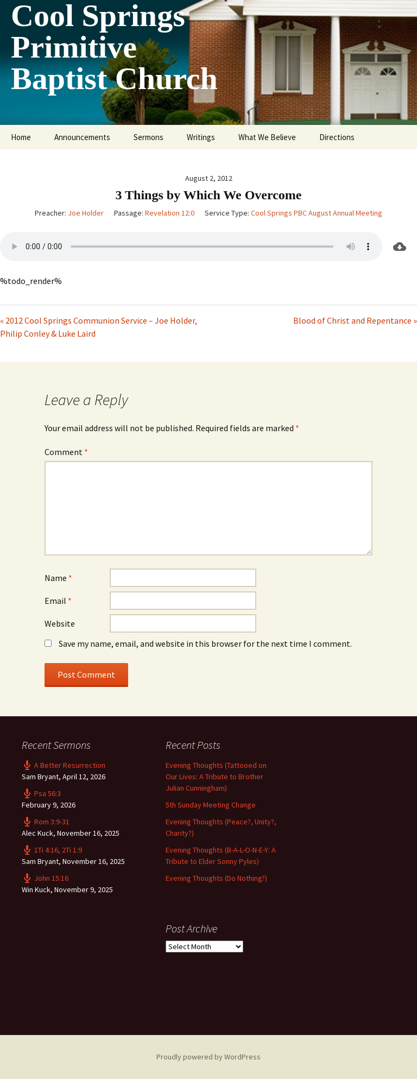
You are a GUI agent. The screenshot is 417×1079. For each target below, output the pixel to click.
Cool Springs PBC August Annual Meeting (316, 213)
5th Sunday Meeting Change (211, 805)
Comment (66, 451)
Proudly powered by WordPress (208, 1057)
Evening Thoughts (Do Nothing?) (216, 878)
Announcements (82, 137)
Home (21, 137)
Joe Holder (86, 213)
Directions (337, 137)
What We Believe (267, 137)
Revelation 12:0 (169, 213)
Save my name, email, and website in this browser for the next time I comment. (205, 643)
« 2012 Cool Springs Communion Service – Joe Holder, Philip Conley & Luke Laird (98, 327)
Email (58, 600)
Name (58, 577)
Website (60, 623)
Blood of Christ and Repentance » (355, 320)
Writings (201, 137)
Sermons (148, 137)
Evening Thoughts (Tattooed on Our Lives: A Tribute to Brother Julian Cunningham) (216, 776)
